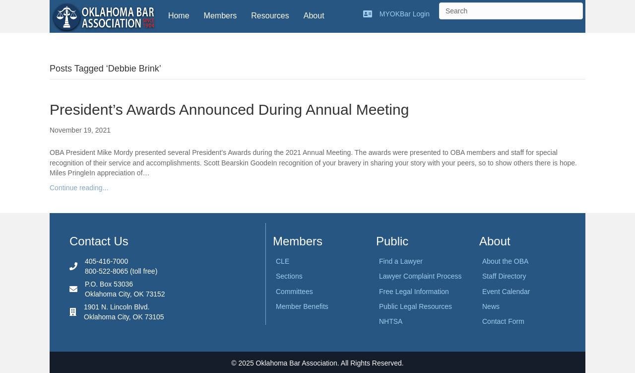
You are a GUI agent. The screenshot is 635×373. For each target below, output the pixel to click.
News (491, 306)
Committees (294, 292)
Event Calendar (506, 292)
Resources (270, 15)
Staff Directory (504, 276)
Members (220, 15)
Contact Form (503, 321)
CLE (282, 261)
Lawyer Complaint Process (420, 276)
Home (179, 15)
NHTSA (390, 321)
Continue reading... (79, 188)
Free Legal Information (414, 292)
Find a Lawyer (401, 261)
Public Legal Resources (415, 306)
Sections (289, 276)
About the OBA (505, 261)
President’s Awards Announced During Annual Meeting (229, 109)
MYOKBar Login (405, 14)
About (314, 15)
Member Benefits (302, 306)
